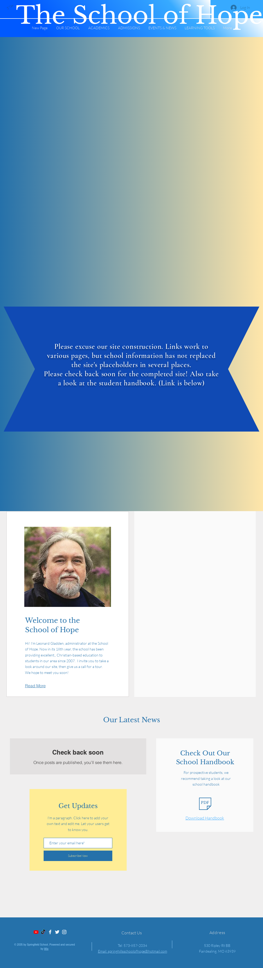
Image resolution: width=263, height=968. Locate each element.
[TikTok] (43, 932)
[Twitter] (57, 932)
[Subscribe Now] (78, 856)
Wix (46, 948)
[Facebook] (50, 932)
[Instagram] (64, 932)
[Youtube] (36, 932)
